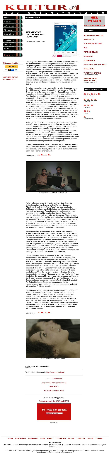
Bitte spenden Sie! (10, 63)
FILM (42, 438)
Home (10, 438)
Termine (99, 438)
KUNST (50, 438)
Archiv (90, 438)
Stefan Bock (57, 379)
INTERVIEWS (89, 60)
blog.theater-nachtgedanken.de (54, 383)
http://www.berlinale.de (55, 372)
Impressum (33, 438)
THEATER (81, 438)
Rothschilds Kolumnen (93, 35)
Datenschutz (20, 438)
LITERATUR (61, 438)
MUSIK (71, 438)
